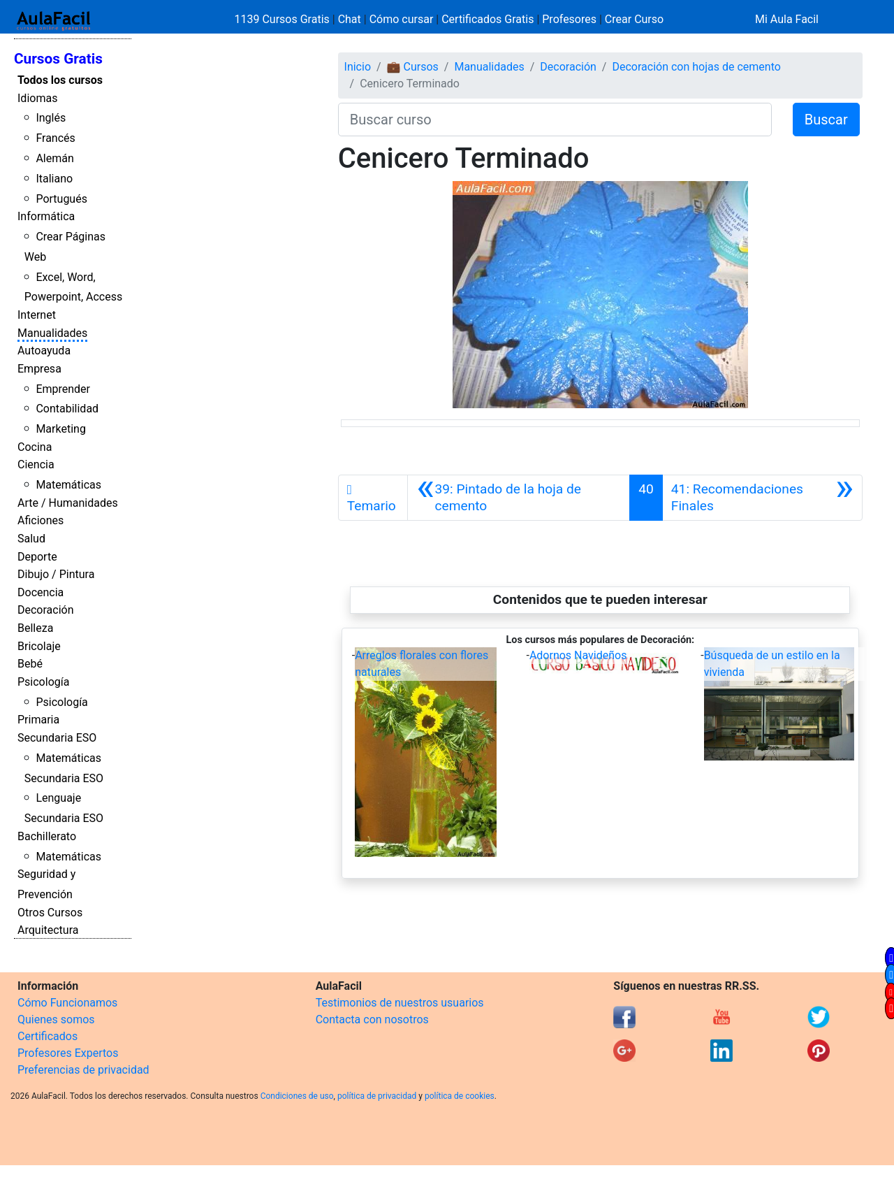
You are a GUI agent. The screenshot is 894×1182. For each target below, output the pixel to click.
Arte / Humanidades (67, 503)
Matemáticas (68, 484)
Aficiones (40, 520)
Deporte (37, 556)
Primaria (38, 719)
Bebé (30, 663)
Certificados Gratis (487, 19)
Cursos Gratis (58, 58)
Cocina (34, 447)
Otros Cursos (49, 912)
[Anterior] (518, 498)
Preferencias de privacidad (83, 1069)
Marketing (60, 428)
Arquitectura (47, 930)
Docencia (40, 592)
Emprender (63, 389)
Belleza (35, 628)
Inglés (51, 117)
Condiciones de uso (297, 1096)
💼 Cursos (413, 66)
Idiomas (37, 98)
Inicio (357, 66)
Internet (36, 315)
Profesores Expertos (67, 1053)
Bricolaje (39, 646)
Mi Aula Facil (787, 19)
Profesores (569, 19)
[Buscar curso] (555, 119)
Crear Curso (634, 19)
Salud (31, 538)
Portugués (61, 199)
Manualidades (52, 333)
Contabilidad (67, 408)
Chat (349, 19)
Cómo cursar (401, 19)
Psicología (43, 682)
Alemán (54, 158)
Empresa (39, 368)
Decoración (45, 610)
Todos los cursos (60, 80)
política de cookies (459, 1096)
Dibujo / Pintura (55, 574)
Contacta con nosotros (372, 1019)
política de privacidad (376, 1096)
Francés (55, 138)
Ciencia (35, 464)
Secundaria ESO (56, 737)
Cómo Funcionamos (67, 1002)
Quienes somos (56, 1019)
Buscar (826, 119)
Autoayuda (44, 350)
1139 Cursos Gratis (283, 19)
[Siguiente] (762, 498)
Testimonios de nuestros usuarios (400, 1002)
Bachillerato (46, 836)
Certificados (47, 1036)
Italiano (54, 178)
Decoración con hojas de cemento (696, 66)
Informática (46, 216)
